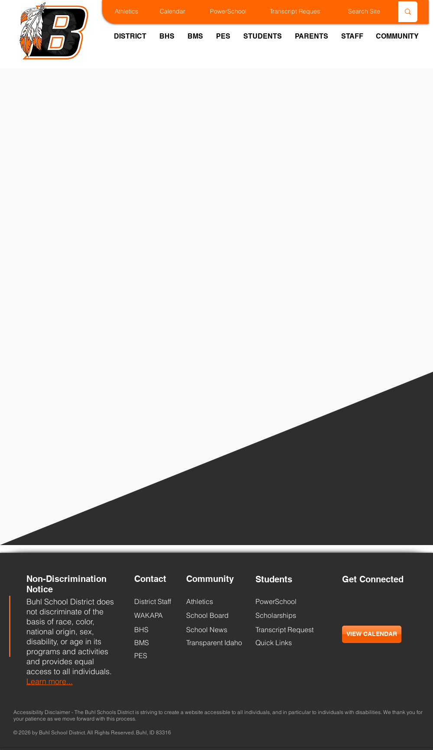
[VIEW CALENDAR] (371, 634)
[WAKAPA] (156, 615)
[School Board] (211, 615)
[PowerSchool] (236, 11)
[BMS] (156, 642)
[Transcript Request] (305, 11)
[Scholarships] (277, 615)
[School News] (206, 629)
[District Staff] (152, 601)
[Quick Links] (273, 642)
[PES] (156, 655)
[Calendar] (180, 11)
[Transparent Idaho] (214, 642)
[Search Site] (353, 11)
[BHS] (156, 629)
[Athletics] (135, 11)
